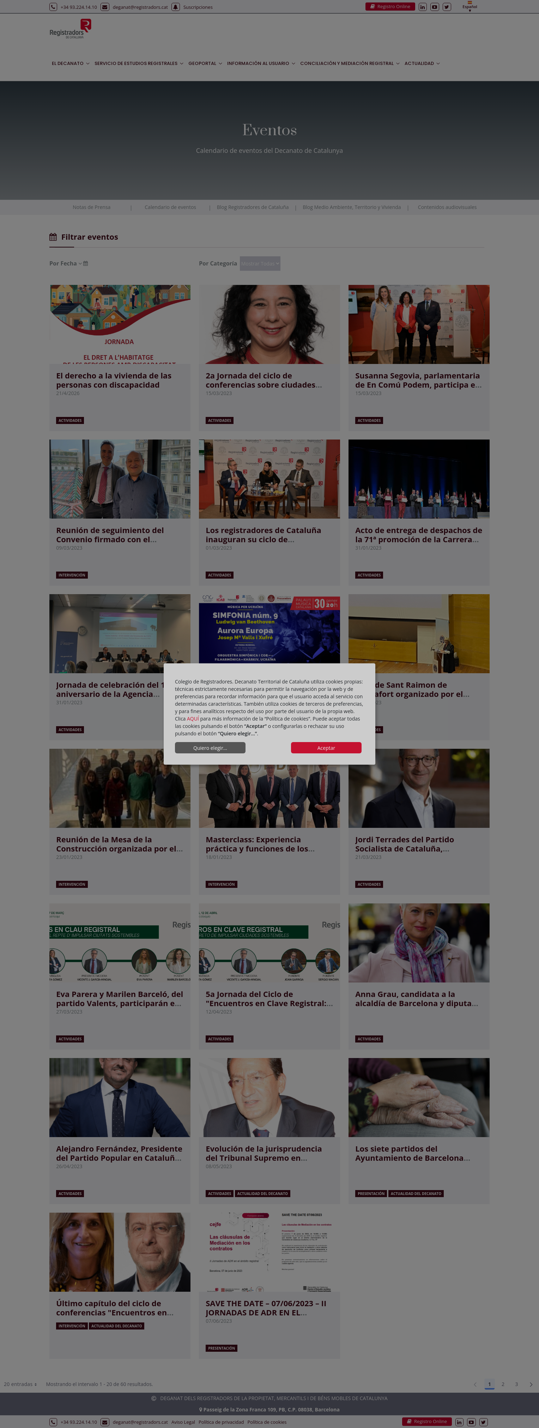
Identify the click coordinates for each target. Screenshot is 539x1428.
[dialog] (269, 714)
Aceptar (326, 748)
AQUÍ (193, 718)
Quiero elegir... (210, 748)
